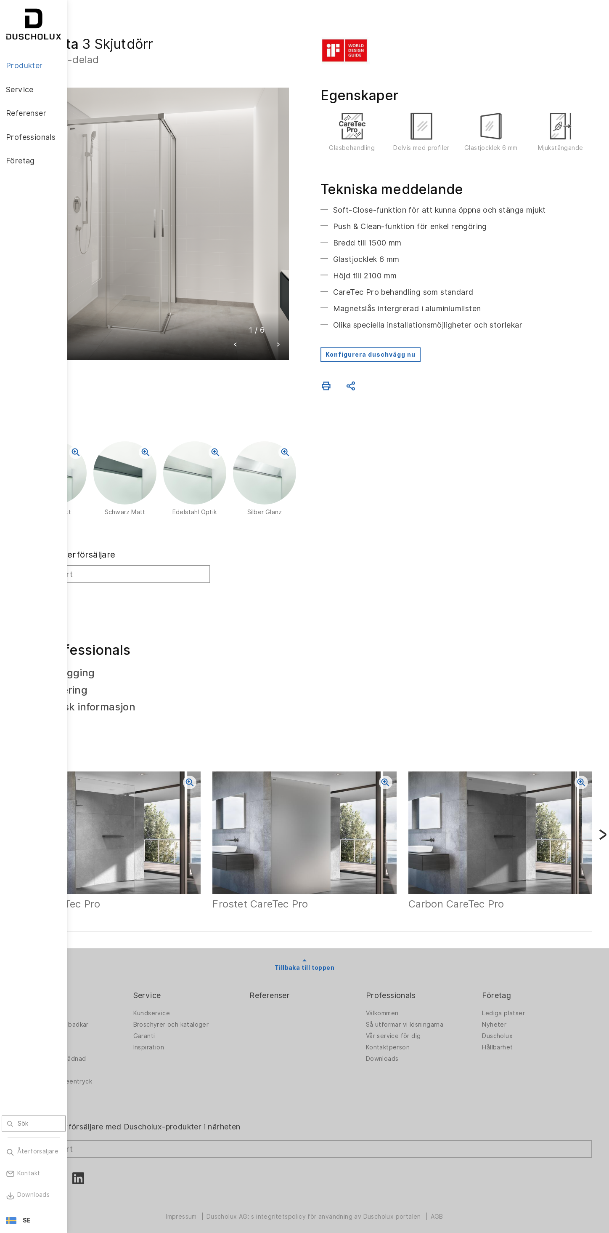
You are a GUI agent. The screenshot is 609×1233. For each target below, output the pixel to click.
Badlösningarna (107, 1025)
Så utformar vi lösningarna (431, 1014)
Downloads (409, 1048)
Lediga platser (516, 1002)
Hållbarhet (510, 1036)
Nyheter (507, 1014)
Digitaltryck (101, 1059)
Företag (509, 985)
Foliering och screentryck (121, 1071)
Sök (95, 598)
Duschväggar (103, 1002)
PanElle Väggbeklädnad (118, 1048)
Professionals (417, 985)
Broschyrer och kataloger (225, 1014)
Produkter (102, 985)
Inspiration (202, 1036)
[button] (269, 312)
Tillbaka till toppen (338, 957)
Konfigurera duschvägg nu (404, 359)
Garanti (198, 1025)
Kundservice (205, 1002)
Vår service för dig (420, 1025)
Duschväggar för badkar (120, 1014)
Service (201, 985)
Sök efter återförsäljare (133, 559)
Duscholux (510, 1025)
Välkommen (409, 1002)
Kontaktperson (415, 1036)
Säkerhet (97, 1082)
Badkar (94, 1036)
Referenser (310, 985)
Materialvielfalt (106, 1093)
